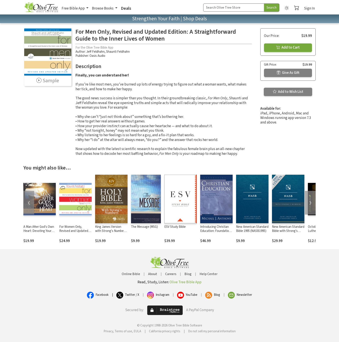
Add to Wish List (288, 91)
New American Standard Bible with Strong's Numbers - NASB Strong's (288, 233)
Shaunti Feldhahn (118, 51)
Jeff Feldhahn (95, 51)
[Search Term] (233, 7)
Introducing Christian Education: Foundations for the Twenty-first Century (216, 233)
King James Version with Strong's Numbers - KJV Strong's (110, 231)
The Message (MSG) (144, 227)
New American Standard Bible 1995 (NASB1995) (252, 229)
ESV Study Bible (175, 227)
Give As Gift (288, 72)
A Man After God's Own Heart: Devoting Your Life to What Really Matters (38, 233)
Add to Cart (288, 47)
